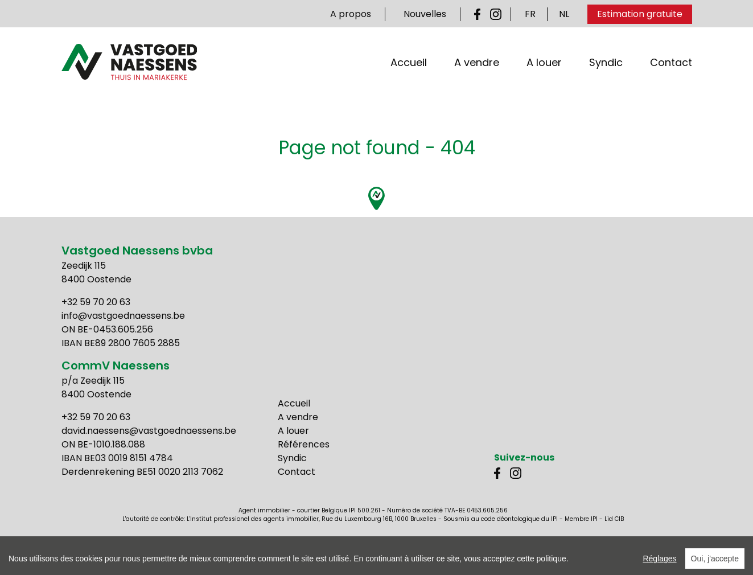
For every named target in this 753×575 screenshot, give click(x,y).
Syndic (606, 74)
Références (304, 444)
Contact (671, 74)
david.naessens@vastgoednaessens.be (148, 430)
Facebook (479, 14)
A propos (350, 13)
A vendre (476, 74)
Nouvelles (425, 13)
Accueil (408, 74)
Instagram (495, 14)
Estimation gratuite (639, 13)
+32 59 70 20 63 (95, 302)
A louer (544, 74)
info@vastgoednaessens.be (123, 315)
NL (564, 13)
